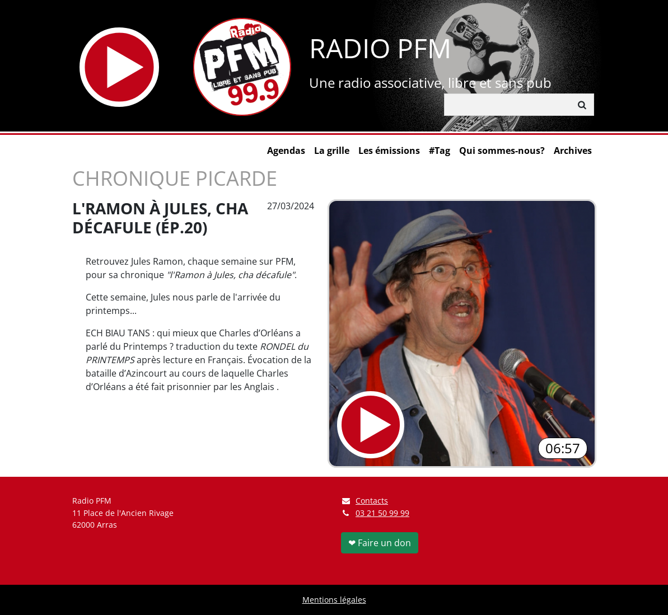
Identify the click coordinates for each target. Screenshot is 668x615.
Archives (573, 150)
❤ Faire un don (379, 543)
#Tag (439, 150)
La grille (331, 150)
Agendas (286, 150)
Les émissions (389, 150)
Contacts (365, 500)
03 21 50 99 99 (382, 513)
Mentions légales (334, 599)
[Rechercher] (508, 104)
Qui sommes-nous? (502, 150)
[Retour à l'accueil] (242, 67)
